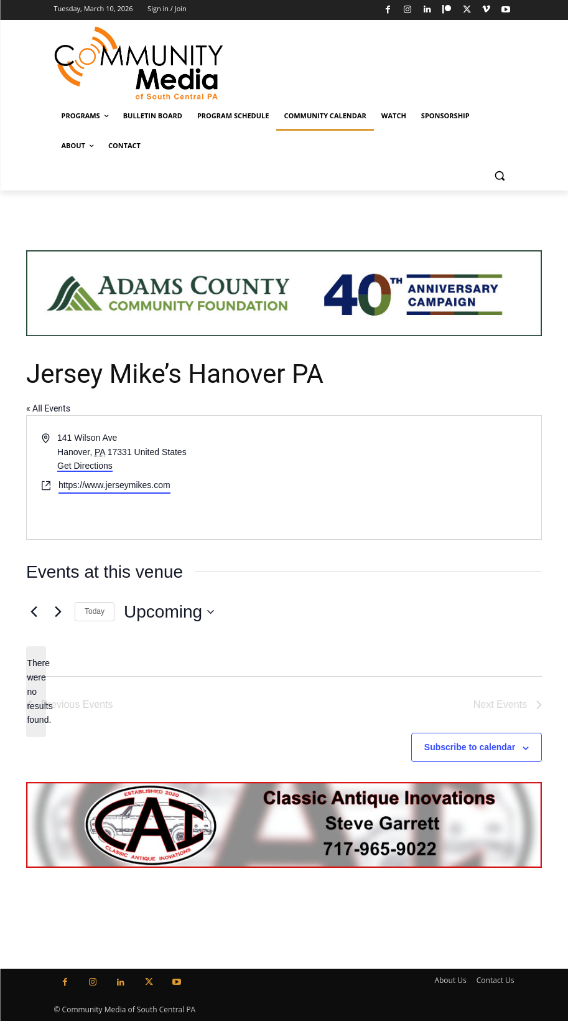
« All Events (48, 408)
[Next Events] (57, 612)
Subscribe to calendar (469, 747)
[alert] (36, 691)
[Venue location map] (412, 477)
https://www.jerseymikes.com (114, 485)
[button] (499, 176)
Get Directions (85, 466)
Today (95, 611)
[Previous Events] (33, 612)
